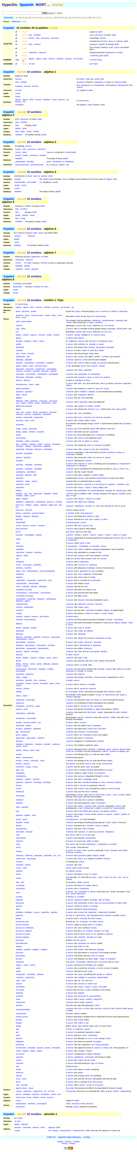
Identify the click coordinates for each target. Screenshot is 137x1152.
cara (17, 559)
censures (82, 565)
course (116, 47)
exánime (17, 1127)
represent (91, 800)
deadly (105, 56)
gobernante (31, 738)
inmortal (18, 90)
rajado (18, 971)
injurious (50, 152)
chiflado (28, 505)
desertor (19, 651)
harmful (103, 38)
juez (28, 357)
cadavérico (33, 52)
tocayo (35, 767)
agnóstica (19, 392)
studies (81, 357)
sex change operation (100, 1045)
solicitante (38, 465)
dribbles (81, 993)
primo (58, 683)
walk (89, 494)
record (81, 1085)
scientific (124, 712)
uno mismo (20, 1054)
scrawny (98, 918)
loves (80, 417)
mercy (46, 287)
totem (109, 1038)
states (90, 925)
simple (49, 335)
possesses (82, 855)
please (87, 441)
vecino (25, 746)
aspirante (19, 465)
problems (118, 782)
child (85, 360)
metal (130, 623)
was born (92, 341)
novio (18, 893)
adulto (24, 366)
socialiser (19, 996)
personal (103, 363)
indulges (81, 977)
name (88, 767)
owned (82, 688)
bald (88, 543)
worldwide (91, 749)
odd (91, 706)
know (80, 429)
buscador (19, 535)
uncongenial (94, 651)
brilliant (85, 811)
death (100, 32)
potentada (38, 855)
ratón (25, 868)
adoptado (28, 360)
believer (71, 897)
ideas (89, 725)
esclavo (26, 688)
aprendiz (19, 453)
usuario (19, 1060)
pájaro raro (53, 505)
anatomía (19, 315)
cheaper (124, 623)
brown (85, 525)
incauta (28, 683)
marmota (42, 680)
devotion (97, 931)
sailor (105, 519)
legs (67, 496)
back (74, 496)
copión (40, 444)
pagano (25, 735)
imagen (25, 677)
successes (99, 1085)
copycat (47, 444)
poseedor (53, 412)
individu (36, 1097)
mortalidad (19, 105)
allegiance (87, 574)
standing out (109, 506)
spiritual (119, 41)
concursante (30, 374)
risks (106, 487)
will (87, 1023)
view (100, 900)
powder (97, 406)
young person (73, 819)
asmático (19, 461)
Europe (99, 695)
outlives (77, 1014)
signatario (27, 729)
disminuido (38, 494)
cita (23, 571)
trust (113, 429)
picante (28, 865)
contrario (27, 371)
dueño (35, 412)
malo (18, 835)
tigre (17, 1029)
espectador (20, 700)
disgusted (97, 645)
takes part (82, 996)
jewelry (113, 811)
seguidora (45, 912)
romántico (20, 977)
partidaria (28, 637)
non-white (93, 922)
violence (109, 974)
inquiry (124, 535)
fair (79, 980)
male (80, 808)
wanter (18, 1069)
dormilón (28, 680)
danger (101, 956)
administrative (102, 478)
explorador (31, 713)
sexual (105, 1048)
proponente (55, 637)
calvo (18, 543)
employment (125, 464)
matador (41, 658)
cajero (18, 539)
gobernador (20, 738)
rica (54, 855)
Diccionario (8, 18)
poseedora (43, 412)
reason (88, 934)
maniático (38, 552)
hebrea (18, 750)
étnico (18, 1082)
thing (79, 435)
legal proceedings (90, 909)
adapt (84, 773)
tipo (17, 1032)
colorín (18, 586)
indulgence (110, 832)
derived (119, 329)
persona (68, 59)
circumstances (99, 773)
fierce (70, 1029)
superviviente (21, 1014)
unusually (83, 918)
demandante (21, 642)
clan (89, 1038)
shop (129, 538)
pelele (23, 403)
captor (25, 555)
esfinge (19, 692)
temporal (117, 82)
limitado (24, 82)
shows (80, 577)
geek (38, 706)
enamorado (38, 417)
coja (25, 494)
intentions (111, 692)
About (59, 13)
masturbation (91, 838)
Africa (88, 380)
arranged (108, 490)
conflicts (97, 357)
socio (50, 580)
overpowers (101, 435)
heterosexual (27, 757)
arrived (69, 425)
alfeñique (19, 401)
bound (90, 729)
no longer (28, 263)
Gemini (111, 325)
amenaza (19, 420)
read (83, 398)
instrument (98, 35)
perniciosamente (36, 165)
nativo (41, 341)
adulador (19, 363)
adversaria (20, 369)
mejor (18, 844)
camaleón (19, 546)
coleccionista (33, 583)
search (85, 535)
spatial (108, 82)
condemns (93, 565)
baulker (25, 499)
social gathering (98, 490)
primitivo (19, 959)
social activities (95, 996)
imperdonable (19, 182)
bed (94, 590)
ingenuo (33, 335)
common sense (99, 335)
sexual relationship (77, 894)
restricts (109, 669)
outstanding (90, 844)
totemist (19, 1038)
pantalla (25, 807)
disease (97, 47)
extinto (39, 664)
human (76, 1107)
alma (45, 59)
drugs (85, 596)
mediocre (19, 841)
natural (34, 481)
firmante (19, 729)
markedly (100, 669)
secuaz (37, 912)
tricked (82, 684)
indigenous (73, 341)
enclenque (43, 401)
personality (98, 706)
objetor (27, 601)
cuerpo (47, 315)
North (97, 424)
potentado (48, 855)
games (109, 814)
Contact (86, 1137)
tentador (19, 1020)
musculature (118, 620)
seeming (44, 263)
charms (81, 363)
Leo (17, 332)
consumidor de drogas (24, 596)
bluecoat (19, 519)
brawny (109, 620)
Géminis (19, 325)
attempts (81, 604)
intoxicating (100, 347)
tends (90, 795)
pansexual (20, 903)
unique (91, 322)
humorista (35, 441)
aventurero (20, 487)
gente (18, 311)
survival (106, 1008)
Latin (18, 329)
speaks (81, 949)
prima (51, 683)
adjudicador (20, 357)
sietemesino (46, 403)
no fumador (20, 885)
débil (26, 401)
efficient (72, 871)
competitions (95, 374)
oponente (45, 371)
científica (19, 568)
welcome (109, 934)
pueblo (33, 311)
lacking (77, 335)
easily (90, 971)
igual (18, 770)
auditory (89, 999)
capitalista (20, 549)
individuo (60, 59)
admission (83, 466)
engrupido (20, 683)
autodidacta (20, 472)
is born (89, 325)
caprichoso (20, 552)
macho (26, 761)
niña (17, 882)
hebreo (26, 750)
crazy (98, 506)
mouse (18, 868)
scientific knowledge (90, 782)
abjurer (18, 338)
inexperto (19, 779)
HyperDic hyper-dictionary (69, 1137)
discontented (85, 645)
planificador (28, 607)
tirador (26, 822)
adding (117, 623)
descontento (30, 645)
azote (27, 420)
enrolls (80, 788)
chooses (81, 984)
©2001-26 (51, 1137)
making (77, 535)
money (84, 350)
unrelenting (94, 56)
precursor (19, 953)
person (79, 325)
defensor (19, 637)
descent (123, 749)
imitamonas (37, 446)
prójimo (19, 965)
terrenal (27, 86)
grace (111, 41)
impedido (47, 494)
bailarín (19, 490)
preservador (20, 956)
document (102, 729)
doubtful (83, 392)
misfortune (88, 648)
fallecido (55, 664)
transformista (21, 1048)
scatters (90, 406)
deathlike (18, 266)
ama (17, 412)
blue (87, 519)
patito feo (19, 915)
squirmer (19, 1005)
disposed (77, 900)
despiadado (17, 287)
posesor (28, 414)
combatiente (40, 502)
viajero (39, 1051)
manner (97, 1048)
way (67, 165)
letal (30, 35)
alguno (38, 59)
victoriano (19, 1063)
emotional (119, 320)
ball (129, 490)
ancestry (91, 850)
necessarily (83, 892)
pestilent (42, 155)
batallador (20, 502)
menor (24, 819)
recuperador (20, 974)
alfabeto (19, 398)
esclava (19, 688)
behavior (98, 445)
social (108, 795)
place (110, 341)
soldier (96, 519)
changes (81, 1051)
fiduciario (38, 449)
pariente (19, 906)
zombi (27, 484)
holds (80, 449)
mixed (78, 850)
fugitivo (27, 651)
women (105, 311)
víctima (18, 685)
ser (23, 61)
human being (96, 60)
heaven (80, 87)
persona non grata (23, 934)
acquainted (94, 432)
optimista (19, 900)
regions (100, 712)
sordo (18, 999)
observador (30, 700)
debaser (19, 624)
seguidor (54, 912)
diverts (80, 806)
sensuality (103, 987)
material (95, 855)
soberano (41, 738)
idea (109, 638)
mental (68, 322)
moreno (33, 525)
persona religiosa (22, 937)
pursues (81, 377)
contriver (19, 607)
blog (97, 516)
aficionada (20, 377)
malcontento (41, 645)
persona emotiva (22, 925)
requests (81, 464)
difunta (18, 664)
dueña (28, 412)
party (94, 877)
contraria (19, 371)
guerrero (50, 502)
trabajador (20, 1041)
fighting (91, 502)
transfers (90, 825)
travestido (31, 1048)
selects (90, 984)
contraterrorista (22, 604)
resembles (88, 677)
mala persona (21, 829)
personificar (20, 1107)
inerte (42, 1127)
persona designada (47, 571)
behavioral (96, 320)
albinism (90, 395)
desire (87, 1076)
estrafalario (20, 706)
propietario (47, 414)
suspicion (88, 806)
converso (19, 610)
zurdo (24, 1079)
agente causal (21, 1088)
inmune (19, 785)
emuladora (56, 444)
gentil (18, 735)
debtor (101, 350)
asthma (88, 461)
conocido (40, 432)
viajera (32, 1051)
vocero (31, 639)
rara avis (28, 510)
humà (29, 1097)
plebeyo (19, 946)
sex (91, 754)
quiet (80, 868)
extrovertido (31, 718)
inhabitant (79, 380)
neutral (18, 878)
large (113, 549)
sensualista (20, 987)
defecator (19, 634)
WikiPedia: (19, 22)
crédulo (26, 335)
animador (19, 441)
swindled (91, 684)
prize (115, 469)
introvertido (20, 796)
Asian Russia (110, 695)
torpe (18, 1035)
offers (80, 370)
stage (95, 959)
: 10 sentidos (29, 71)
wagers (81, 814)
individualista (21, 776)
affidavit (90, 631)
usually (94, 363)
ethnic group (97, 1082)
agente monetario (23, 388)
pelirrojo (34, 586)
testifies (85, 1026)
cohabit (112, 892)
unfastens (82, 344)
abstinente (20, 347)
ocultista (19, 897)
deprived (51, 1127)
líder (35, 475)
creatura (19, 616)
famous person (101, 677)
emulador (19, 446)
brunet (18, 525)
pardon (55, 182)
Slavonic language (73, 697)
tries (79, 441)
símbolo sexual (22, 1017)
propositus (20, 962)
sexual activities (108, 903)
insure (87, 1008)
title (87, 946)
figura (54, 315)
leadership (92, 912)
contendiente (42, 374)
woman (119, 806)
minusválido (20, 671)
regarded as (79, 506)
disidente (40, 599)
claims (80, 859)
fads (99, 552)
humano (52, 59)
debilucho (34, 401)
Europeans (127, 424)
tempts (80, 1020)
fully (69, 366)
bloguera (26, 516)
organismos (37, 1091)
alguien (31, 59)
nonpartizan (20, 888)
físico (60, 315)
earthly (81, 79)
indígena (27, 341)
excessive (100, 832)
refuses (81, 499)
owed (92, 350)
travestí (47, 1048)
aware (88, 700)
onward (102, 366)
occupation (97, 1041)
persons (81, 478)
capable (102, 44)
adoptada (19, 360)
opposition (88, 370)
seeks (90, 464)
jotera (18, 807)
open (97, 903)
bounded (80, 82)
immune (83, 785)
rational (46, 179)
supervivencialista (23, 1009)
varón (42, 761)
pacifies (123, 409)
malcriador (20, 832)
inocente (41, 335)
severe (82, 999)
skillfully (102, 661)
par (22, 770)
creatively (94, 792)
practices (81, 732)
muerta (18, 666)
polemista (29, 674)
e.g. (97, 409)
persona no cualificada (24, 928)
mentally (80, 671)
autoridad (19, 475)
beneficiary (104, 449)
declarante (20, 631)
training (93, 928)
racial (84, 850)
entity (72, 1088)
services (116, 538)
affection (103, 429)
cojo (30, 494)
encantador (40, 363)
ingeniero (28, 782)
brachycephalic (74, 522)
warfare (101, 741)
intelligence (85, 335)
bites (80, 865)
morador (47, 744)
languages (111, 329)
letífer (22, 131)
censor (18, 565)
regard (92, 429)
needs (87, 1069)
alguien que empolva (24, 406)
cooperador (31, 580)
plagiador (47, 446)
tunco (32, 496)
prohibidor (37, 565)
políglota (27, 949)
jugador (27, 815)
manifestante (51, 599)
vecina (18, 746)
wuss (54, 403)
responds (87, 484)
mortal (17, 93)
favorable (93, 900)
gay (17, 732)
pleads (80, 638)
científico (27, 568)
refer (94, 559)
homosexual (25, 732)
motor (84, 1035)
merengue (53, 401)
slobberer (19, 993)
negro (37, 384)
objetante (19, 601)
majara (36, 505)
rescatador (31, 974)
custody (107, 968)
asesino (19, 457)
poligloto (35, 949)
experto (19, 709)
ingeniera (19, 782)
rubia (18, 980)
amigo (24, 429)
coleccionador (21, 583)
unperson (19, 1057)
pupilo (18, 968)
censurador (27, 565)
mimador (29, 832)
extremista (20, 725)
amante (19, 417)
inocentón (44, 683)
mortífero (37, 35)
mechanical (100, 484)
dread (93, 420)
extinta (32, 664)
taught (83, 472)
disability (122, 494)
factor (23, 353)
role (110, 1048)
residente (55, 744)
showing (36, 287)
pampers (81, 832)
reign (93, 803)
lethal (24, 128)
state (90, 105)
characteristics (65, 1130)
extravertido (20, 718)
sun (102, 325)
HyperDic (10, 5)
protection (92, 968)
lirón (35, 680)
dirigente (28, 475)
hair (91, 525)
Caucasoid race (86, 513)
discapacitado (21, 669)
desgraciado (31, 648)
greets (80, 1073)
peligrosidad (20, 162)
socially (90, 671)
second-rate (81, 841)
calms (113, 409)
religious (109, 179)
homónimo (20, 767)
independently (125, 1091)
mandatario (47, 449)
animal (107, 457)
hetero (18, 757)
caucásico (26, 513)
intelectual (20, 792)
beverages (110, 347)
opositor (53, 371)
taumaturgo (31, 859)
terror (33, 420)
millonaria (19, 855)
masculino (34, 761)
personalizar (42, 1104)
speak (122, 695)
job (93, 571)
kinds (125, 903)
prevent (91, 604)
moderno (19, 862)
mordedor (19, 865)
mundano (19, 86)
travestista (56, 1048)
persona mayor (41, 366)
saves (80, 974)
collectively (123, 311)
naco (18, 403)
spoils (90, 832)
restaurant (72, 540)
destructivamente (22, 165)
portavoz (45, 637)
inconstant (95, 546)
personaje (20, 940)
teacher (111, 452)
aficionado (30, 377)
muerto (18, 263)
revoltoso (51, 645)
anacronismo (21, 438)
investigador (29, 535)
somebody (45, 1094)
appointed (84, 571)
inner (127, 717)
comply (98, 499)
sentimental (29, 977)
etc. (127, 469)
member (71, 513)
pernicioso (55, 38)
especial (29, 552)
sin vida (32, 64)
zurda (18, 1079)
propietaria (37, 414)
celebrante (20, 562)
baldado (19, 494)
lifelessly (24, 1124)
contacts (121, 795)
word (87, 764)
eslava (18, 696)
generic (72, 764)
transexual (20, 1045)
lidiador (26, 658)
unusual (83, 706)
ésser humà (20, 1097)
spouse (93, 892)
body (89, 316)
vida (17, 1066)
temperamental (108, 320)
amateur (38, 377)
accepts (81, 912)
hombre (19, 761)
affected (90, 962)
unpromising (80, 915)
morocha (41, 525)
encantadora (29, 363)
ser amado (20, 990)
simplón (56, 335)
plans (87, 607)
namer (18, 874)
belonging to (86, 85)
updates (90, 516)
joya (17, 811)
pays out (99, 388)
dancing (119, 490)
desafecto (19, 645)
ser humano (78, 59)
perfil (18, 321)
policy (106, 600)
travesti (40, 1048)
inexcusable (31, 182)
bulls (85, 658)
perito (25, 709)
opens (101, 344)
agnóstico (29, 392)
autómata (19, 484)
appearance (110, 52)
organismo (27, 1091)
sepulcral (42, 52)
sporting (69, 816)
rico (59, 855)
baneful (18, 155)
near (95, 965)
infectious (31, 236)
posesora (19, 414)
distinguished (123, 85)
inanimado (27, 1127)
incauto (35, 683)
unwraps (92, 344)
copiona (32, 444)
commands (88, 738)
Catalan (77, 1141)
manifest (89, 931)
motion (114, 822)
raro (39, 722)
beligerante (29, 502)
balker (18, 499)
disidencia (31, 599)
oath (96, 1026)
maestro (33, 658)
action (106, 776)
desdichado (20, 648)
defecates (82, 634)
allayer (18, 409)
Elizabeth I (102, 803)
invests (90, 388)
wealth (102, 855)
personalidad (26, 321)
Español (9, 27)
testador (19, 1023)
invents (96, 613)
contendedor (51, 369)
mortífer (36, 131)
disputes (116, 357)
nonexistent (89, 1057)
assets (86, 449)
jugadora (19, 815)
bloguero (35, 516)
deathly (25, 215)
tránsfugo (35, 651)
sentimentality (102, 977)
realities (113, 717)
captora (19, 555)
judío (38, 750)
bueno (18, 532)
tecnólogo (47, 782)
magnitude (98, 82)
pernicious (34, 155)
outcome (100, 814)
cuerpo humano (37, 315)
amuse (95, 441)
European (114, 850)
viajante (25, 1051)
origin (88, 79)
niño (22, 882)
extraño (19, 722)
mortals (97, 79)
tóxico (24, 152)
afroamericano (21, 384)
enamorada (27, 417)
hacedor (31, 353)
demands (88, 642)
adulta (18, 366)
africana (19, 380)
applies (81, 406)
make (68, 1104)
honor (122, 469)
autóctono (20, 481)
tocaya (28, 767)
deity (107, 931)
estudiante (28, 453)
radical (28, 725)
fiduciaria (29, 449)
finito (17, 82)
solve (103, 782)
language (100, 949)
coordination (92, 1035)
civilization (112, 959)
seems (80, 438)
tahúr (34, 815)
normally (96, 494)
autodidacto (31, 472)
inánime (36, 1127)
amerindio (20, 425)
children (114, 311)
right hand (89, 661)
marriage (94, 906)
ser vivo (51, 1091)
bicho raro (20, 505)
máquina (19, 871)
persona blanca (38, 513)
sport (97, 377)
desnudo (19, 655)
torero (55, 658)
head (82, 543)
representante (21, 639)
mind (87, 792)
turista (18, 1051)
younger (73, 847)
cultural (105, 751)
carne (27, 315)
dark (79, 383)
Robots (72, 1143)
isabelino (19, 803)
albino (24, 395)
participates (82, 374)
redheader (43, 586)
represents (82, 943)
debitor (18, 628)
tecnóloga (37, 782)
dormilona (20, 680)
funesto (31, 38)
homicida (27, 457)
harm (84, 829)
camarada (33, 429)
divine (105, 41)
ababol (18, 335)
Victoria (101, 1063)
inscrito (18, 788)
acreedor (19, 350)
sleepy (70, 680)
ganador (24, 1085)
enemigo (36, 371)
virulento (17, 236)
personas (25, 311)
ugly (70, 915)
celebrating (84, 562)
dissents (81, 600)
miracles (107, 859)
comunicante (45, 593)
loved (98, 417)
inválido (50, 669)
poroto (37, 403)
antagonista (40, 369)
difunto (25, 664)
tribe (96, 1038)
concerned (89, 717)
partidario (37, 637)
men (97, 311)
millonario (28, 855)
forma (18, 317)
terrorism (98, 604)
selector (19, 984)
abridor (18, 344)
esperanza (20, 703)
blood (85, 906)
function (128, 669)
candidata (28, 469)
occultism (80, 897)
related (77, 906)
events (105, 700)
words (89, 445)
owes (80, 574)
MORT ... (43, 5)
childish (80, 882)
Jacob (68, 751)
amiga (18, 429)
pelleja (18, 918)
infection (102, 785)
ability (119, 669)
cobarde (19, 577)
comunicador (34, 593)
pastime (107, 377)
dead (96, 64)
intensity (91, 409)
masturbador (21, 838)
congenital (82, 395)
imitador (28, 446)
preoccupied (78, 797)
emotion (99, 925)
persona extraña (29, 722)
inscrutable (73, 692)
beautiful (108, 915)
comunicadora (21, 593)
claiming (115, 749)
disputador (20, 674)
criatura (27, 616)
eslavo (25, 696)
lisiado (55, 494)
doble (18, 677)
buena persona (22, 529)
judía (32, 750)
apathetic (111, 484)
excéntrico (30, 706)
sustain (114, 1130)
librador (19, 825)
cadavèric (19, 269)
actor (18, 353)
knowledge (70, 454)
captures (81, 555)
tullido (26, 496)
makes (80, 607)
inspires (81, 420)
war (114, 877)
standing (90, 770)
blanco (18, 513)
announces (94, 953)
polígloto (44, 949)
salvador (40, 974)
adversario (30, 369)
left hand (88, 1079)
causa (31, 1088)
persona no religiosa (24, 931)
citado (18, 571)
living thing (72, 1091)
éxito (18, 1085)
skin (84, 383)
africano (27, 380)
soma (24, 317)
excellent (113, 844)
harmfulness (57, 162)
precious (95, 811)
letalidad (18, 135)
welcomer (19, 1073)
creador (19, 613)
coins (70, 625)
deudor (34, 628)
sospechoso (20, 1002)
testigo (18, 1026)
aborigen (19, 341)
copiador (24, 444)
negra (31, 384)
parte (18, 909)
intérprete (19, 800)
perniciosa (45, 38)
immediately (81, 962)
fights (80, 502)
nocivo (17, 152)
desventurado (43, 648)
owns (80, 413)
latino (23, 329)
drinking (91, 347)
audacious (79, 1029)
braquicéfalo (20, 522)
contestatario (21, 599)
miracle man (20, 859)
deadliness (69, 162)
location (89, 1051)
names (77, 316)
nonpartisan (84, 888)
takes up (121, 452)
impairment (97, 999)
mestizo (19, 851)
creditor (88, 628)
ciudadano (20, 574)
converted (90, 610)
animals (106, 555)
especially (94, 1130)
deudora (26, 628)
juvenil (18, 819)
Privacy (65, 1143)
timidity (92, 577)
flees (80, 651)
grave (49, 162)
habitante (19, 744)
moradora (38, 744)
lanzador (19, 822)
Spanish (26, 5)
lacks (80, 779)
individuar (31, 1104)
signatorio (37, 729)
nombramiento (32, 571)
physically (84, 402)
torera (48, 658)
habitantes (29, 744)
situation (104, 651)
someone (69, 360)
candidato (28, 465)
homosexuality (92, 732)
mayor (31, 366)
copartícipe (41, 580)
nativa (35, 341)
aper (17, 444)
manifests (82, 937)
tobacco (95, 885)
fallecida (47, 664)
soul (59, 1094)
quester (39, 535)
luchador (58, 502)
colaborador (20, 580)
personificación (22, 943)
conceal (106, 808)
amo (22, 412)
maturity (94, 366)
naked (70, 655)
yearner (19, 1076)
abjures (81, 338)
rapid (111, 47)
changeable (72, 546)
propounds (100, 638)
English (60, 1141)
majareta (43, 505)
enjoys (80, 487)
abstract (93, 943)
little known (91, 712)
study (64, 179)
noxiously (54, 165)
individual (98, 322)
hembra (19, 754)
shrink (98, 795)
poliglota (19, 949)
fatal (17, 125)
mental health (71, 152)
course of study (114, 788)
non (77, 922)
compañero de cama (24, 590)
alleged (91, 859)
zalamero (50, 363)
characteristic (99, 85)
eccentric (88, 506)
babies (107, 754)
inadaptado (20, 773)
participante (53, 374)
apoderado (20, 449)
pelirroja (26, 586)
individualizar (21, 1104)
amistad (32, 432)
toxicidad (30, 162)
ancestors (118, 383)
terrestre (35, 86)
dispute (69, 879)
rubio (23, 980)
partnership (96, 580)
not (78, 90)
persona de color (22, 922)
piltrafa (30, 403)
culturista (19, 620)
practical (105, 717)
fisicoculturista (30, 620)
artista (27, 441)
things (91, 353)
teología (17, 179)
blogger (19, 516)
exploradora (20, 713)
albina (18, 395)
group (77, 311)
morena (25, 525)
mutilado (19, 496)
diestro (18, 658)
